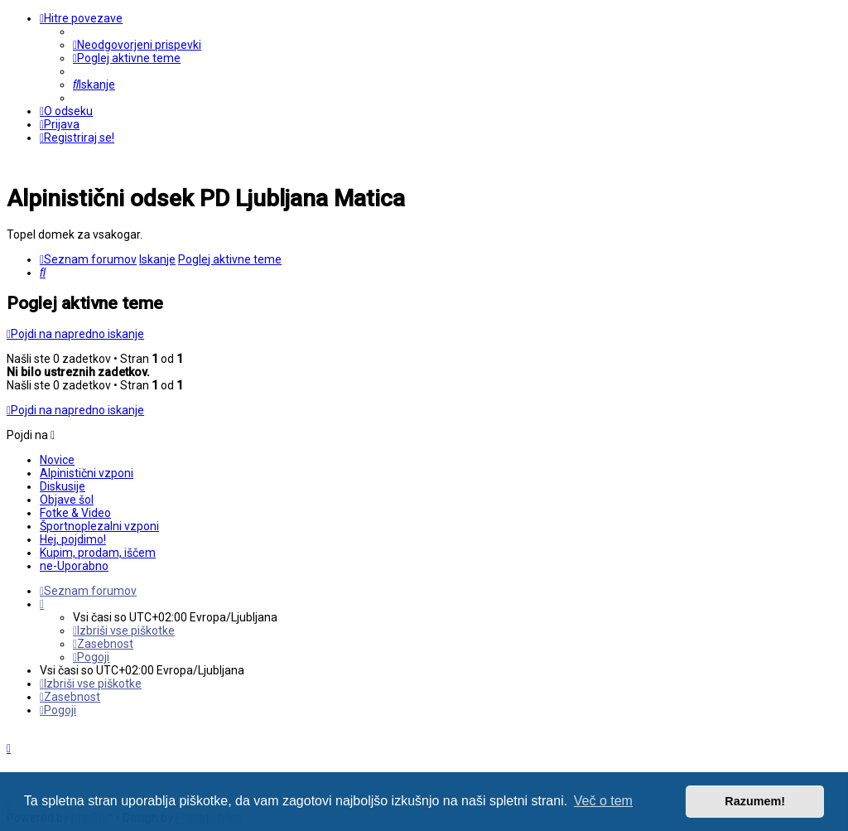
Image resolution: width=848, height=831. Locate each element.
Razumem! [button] (755, 801)
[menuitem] (137, 44)
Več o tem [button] (603, 801)
